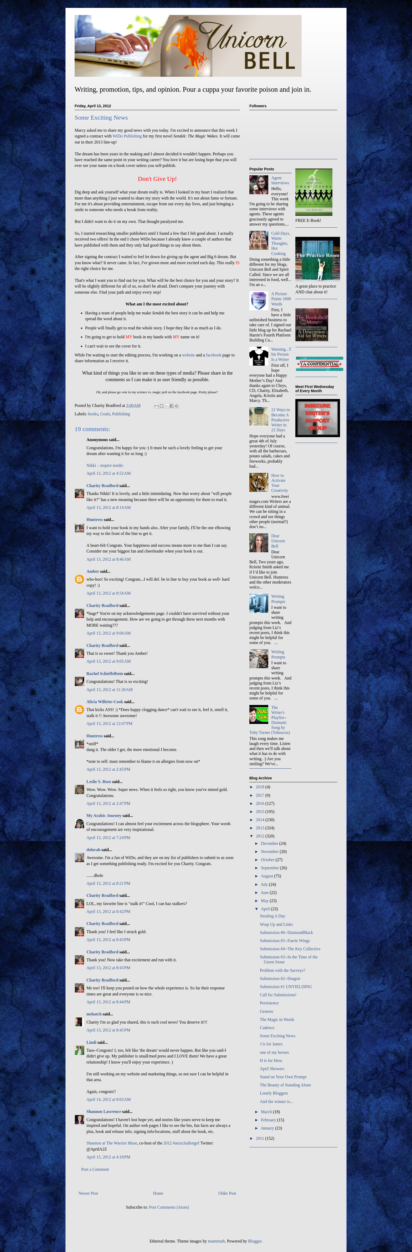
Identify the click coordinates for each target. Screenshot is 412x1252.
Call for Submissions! (278, 995)
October (268, 859)
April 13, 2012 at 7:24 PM (108, 837)
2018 (260, 787)
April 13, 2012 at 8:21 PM (108, 883)
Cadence (267, 1027)
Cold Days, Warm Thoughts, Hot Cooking (280, 243)
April (266, 909)
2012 (260, 836)
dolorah (93, 849)
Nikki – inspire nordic (104, 465)
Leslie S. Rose (98, 781)
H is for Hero (271, 1060)
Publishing (121, 414)
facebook (214, 355)
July (265, 884)
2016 (260, 803)
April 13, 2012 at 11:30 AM (109, 689)
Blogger (254, 1241)
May (265, 900)
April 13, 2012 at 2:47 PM (108, 803)
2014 (260, 819)
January (268, 1128)
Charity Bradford (102, 485)
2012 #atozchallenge (180, 1143)
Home (158, 1193)
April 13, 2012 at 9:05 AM (108, 661)
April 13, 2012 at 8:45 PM (108, 1030)
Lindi (91, 1042)
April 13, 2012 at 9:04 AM (108, 633)
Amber (92, 571)
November (270, 851)
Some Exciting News (277, 1036)
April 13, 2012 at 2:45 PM (108, 769)
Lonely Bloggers (274, 1093)
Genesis (266, 1011)
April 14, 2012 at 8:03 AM (108, 1099)
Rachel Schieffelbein (104, 673)
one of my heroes (274, 1052)
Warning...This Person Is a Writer (281, 354)
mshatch (94, 1014)
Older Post (227, 1193)
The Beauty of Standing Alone (285, 1085)
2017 (260, 795)
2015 (260, 811)
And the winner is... (276, 1101)
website (189, 355)
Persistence (269, 1003)
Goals (105, 414)
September (270, 868)
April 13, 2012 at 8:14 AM (108, 507)
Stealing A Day (272, 916)
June (265, 892)
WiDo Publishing (127, 136)
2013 (260, 828)
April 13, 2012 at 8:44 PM (108, 1002)
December (270, 843)
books (93, 414)
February (269, 1120)
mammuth (216, 1241)
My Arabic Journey (103, 815)
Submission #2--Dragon (280, 978)
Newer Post (88, 1193)
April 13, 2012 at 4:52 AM (108, 473)
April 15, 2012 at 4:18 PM (108, 1157)
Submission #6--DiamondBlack (286, 932)
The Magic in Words (277, 1019)
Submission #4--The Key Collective (290, 949)
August (267, 876)
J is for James (271, 1044)
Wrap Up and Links (276, 924)
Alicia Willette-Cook (104, 701)
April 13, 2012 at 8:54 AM (108, 593)
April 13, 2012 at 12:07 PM (109, 723)
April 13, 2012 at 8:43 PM (108, 939)
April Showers (272, 1068)
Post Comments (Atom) (169, 1207)
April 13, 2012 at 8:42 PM (108, 911)
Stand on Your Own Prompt (283, 1077)
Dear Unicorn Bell (278, 541)
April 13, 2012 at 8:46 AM (108, 559)
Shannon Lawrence (103, 1111)
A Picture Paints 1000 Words (281, 299)
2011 (260, 1138)
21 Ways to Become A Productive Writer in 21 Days (280, 419)
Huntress (94, 519)
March (267, 1112)
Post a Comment (95, 1169)
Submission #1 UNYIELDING (286, 986)
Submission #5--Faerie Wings (285, 940)
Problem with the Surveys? (282, 970)
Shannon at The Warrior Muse (111, 1143)
